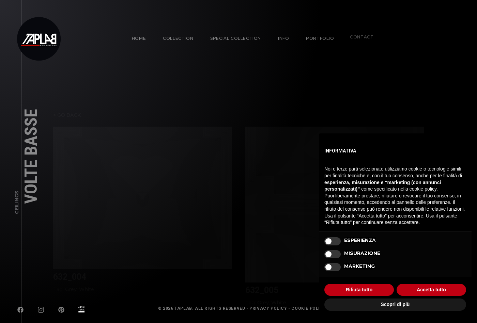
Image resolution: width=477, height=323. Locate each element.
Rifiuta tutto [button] (359, 289)
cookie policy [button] (423, 189)
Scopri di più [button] (395, 304)
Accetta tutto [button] (431, 289)
